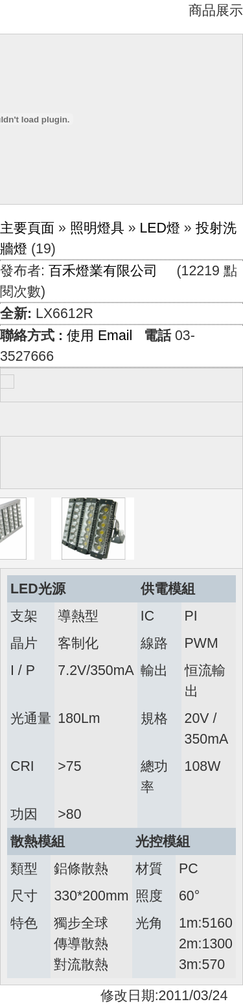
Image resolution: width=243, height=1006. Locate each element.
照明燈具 (97, 228)
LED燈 (159, 228)
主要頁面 (27, 228)
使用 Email (99, 335)
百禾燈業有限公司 (103, 271)
